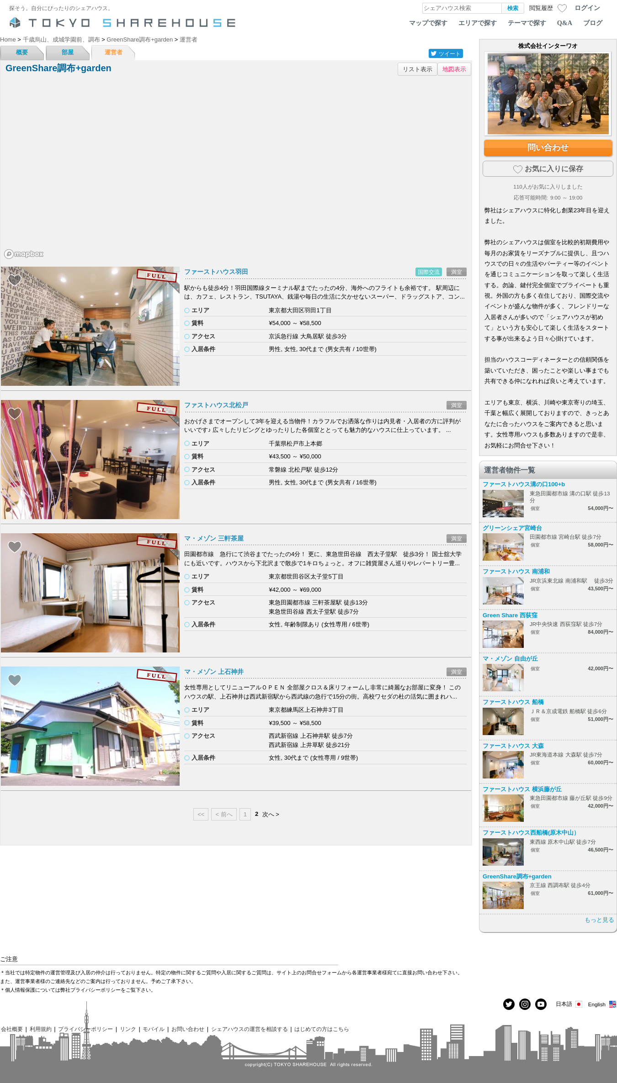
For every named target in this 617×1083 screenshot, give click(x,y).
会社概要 (12, 1029)
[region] (236, 170)
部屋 (68, 52)
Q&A (564, 22)
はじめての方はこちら (321, 1029)
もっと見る (599, 919)
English (602, 1004)
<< (200, 814)
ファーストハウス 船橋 (513, 702)
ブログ (592, 22)
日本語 (570, 1004)
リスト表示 (417, 69)
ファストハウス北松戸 (216, 405)
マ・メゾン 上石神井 (214, 671)
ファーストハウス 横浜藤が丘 (522, 789)
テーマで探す (527, 22)
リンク (128, 1029)
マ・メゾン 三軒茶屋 (214, 538)
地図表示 (454, 69)
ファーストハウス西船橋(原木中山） (531, 832)
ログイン (587, 7)
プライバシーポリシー (85, 1029)
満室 (456, 272)
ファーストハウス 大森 (513, 745)
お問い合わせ (187, 1029)
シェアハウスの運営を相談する (249, 1029)
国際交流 (429, 272)
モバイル (154, 1029)
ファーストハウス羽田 (216, 271)
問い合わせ (548, 147)
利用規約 (41, 1029)
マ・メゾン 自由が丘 (510, 658)
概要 (22, 52)
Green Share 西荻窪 (510, 615)
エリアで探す (477, 22)
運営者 (113, 52)
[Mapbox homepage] (24, 254)
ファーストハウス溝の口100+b (524, 484)
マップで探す (428, 22)
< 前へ (223, 814)
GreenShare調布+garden (517, 876)
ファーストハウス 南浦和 (516, 571)
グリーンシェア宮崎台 (512, 528)
